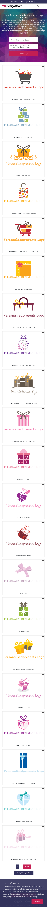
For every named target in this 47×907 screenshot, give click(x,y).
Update (23, 54)
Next (27, 866)
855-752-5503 (15, 2)
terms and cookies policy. (28, 897)
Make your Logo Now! (23, 873)
